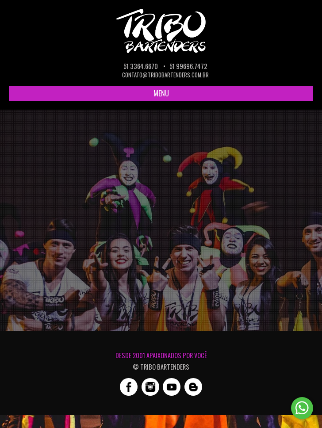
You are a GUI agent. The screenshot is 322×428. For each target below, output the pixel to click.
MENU (161, 93)
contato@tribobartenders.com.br (165, 75)
